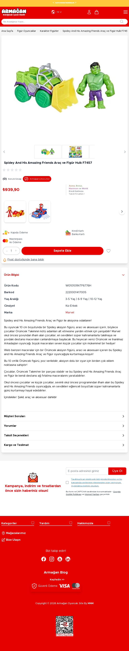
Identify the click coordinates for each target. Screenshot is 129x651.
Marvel (70, 312)
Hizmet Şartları (92, 494)
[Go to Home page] (14, 12)
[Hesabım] (89, 12)
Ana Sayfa (7, 31)
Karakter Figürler (49, 31)
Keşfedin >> (57, 580)
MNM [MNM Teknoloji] (91, 603)
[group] (13, 170)
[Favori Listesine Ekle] (108, 250)
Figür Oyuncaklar (26, 31)
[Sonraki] (122, 211)
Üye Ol (117, 471)
